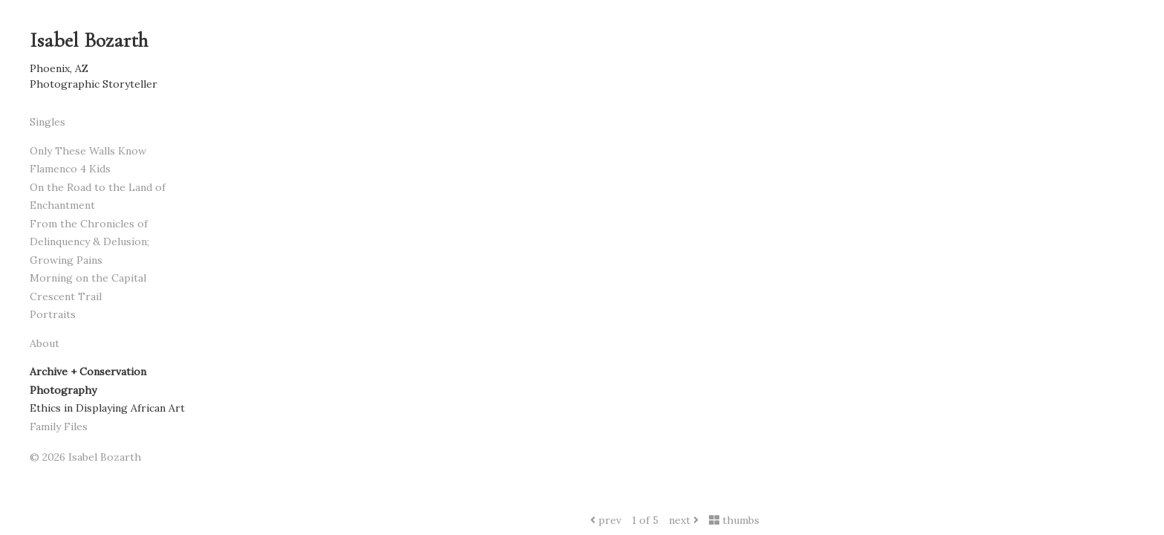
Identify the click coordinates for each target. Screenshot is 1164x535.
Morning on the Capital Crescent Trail (88, 287)
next (684, 520)
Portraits (53, 314)
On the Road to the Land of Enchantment (98, 197)
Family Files (59, 426)
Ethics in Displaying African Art (107, 408)
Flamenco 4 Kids (70, 168)
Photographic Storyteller (93, 84)
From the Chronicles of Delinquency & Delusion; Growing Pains (89, 242)
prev (605, 520)
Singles (47, 122)
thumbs (734, 520)
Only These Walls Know (88, 151)
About (44, 343)
